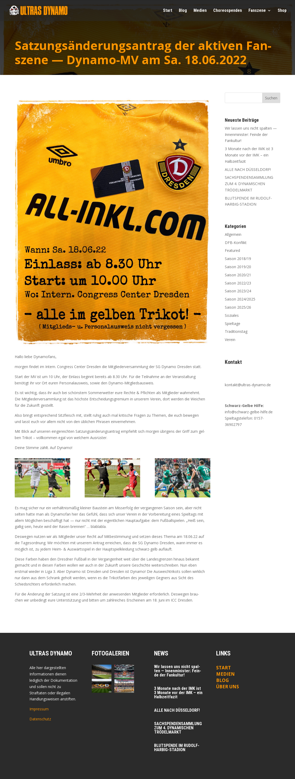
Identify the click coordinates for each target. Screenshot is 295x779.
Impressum (39, 708)
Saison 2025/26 (238, 307)
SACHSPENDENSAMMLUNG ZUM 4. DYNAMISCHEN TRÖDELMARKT (249, 183)
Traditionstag (236, 331)
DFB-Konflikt (236, 242)
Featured (232, 250)
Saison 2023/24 (238, 290)
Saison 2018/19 (238, 258)
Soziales (232, 315)
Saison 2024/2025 (240, 299)
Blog (183, 11)
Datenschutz (40, 718)
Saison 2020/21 (238, 274)
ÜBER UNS (227, 687)
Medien (225, 674)
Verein (230, 339)
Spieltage (232, 323)
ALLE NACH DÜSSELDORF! (248, 169)
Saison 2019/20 (238, 266)
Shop (282, 11)
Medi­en (200, 11)
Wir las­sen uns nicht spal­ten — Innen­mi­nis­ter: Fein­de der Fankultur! (251, 134)
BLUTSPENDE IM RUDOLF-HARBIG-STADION (176, 747)
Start (167, 11)
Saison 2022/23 (238, 283)
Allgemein (233, 234)
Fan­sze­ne (257, 11)
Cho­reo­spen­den (227, 11)
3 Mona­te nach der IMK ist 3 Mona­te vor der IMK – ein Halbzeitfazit (249, 155)
